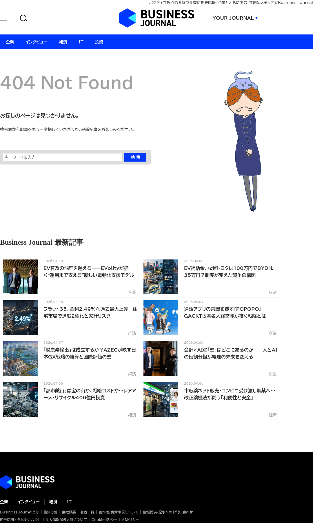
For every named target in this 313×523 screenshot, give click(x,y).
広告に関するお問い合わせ (20, 519)
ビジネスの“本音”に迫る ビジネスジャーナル (27, 482)
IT (69, 502)
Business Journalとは (19, 512)
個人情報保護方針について (66, 519)
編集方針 (50, 512)
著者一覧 (87, 512)
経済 (53, 502)
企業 (4, 502)
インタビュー (29, 502)
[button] (3, 19)
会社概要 (69, 512)
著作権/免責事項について (118, 512)
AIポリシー (130, 519)
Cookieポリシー (104, 519)
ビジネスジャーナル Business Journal (156, 18)
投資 (99, 42)
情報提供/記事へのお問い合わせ (168, 512)
